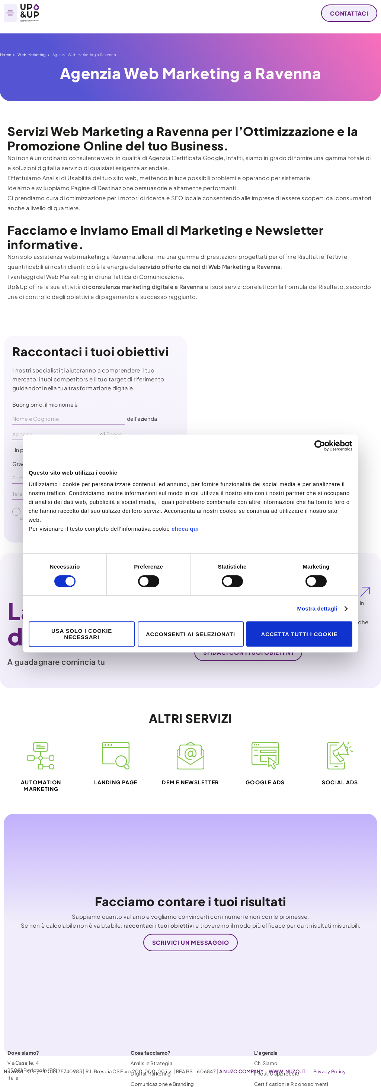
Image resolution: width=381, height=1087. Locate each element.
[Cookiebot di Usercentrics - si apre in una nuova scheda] (319, 445)
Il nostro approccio (277, 1051)
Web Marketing (31, 54)
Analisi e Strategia (151, 1040)
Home (5, 54)
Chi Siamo (266, 1040)
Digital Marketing (151, 1051)
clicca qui (185, 528)
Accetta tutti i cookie (299, 634)
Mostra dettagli (317, 608)
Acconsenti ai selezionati (190, 634)
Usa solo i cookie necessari (81, 634)
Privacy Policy (329, 1071)
